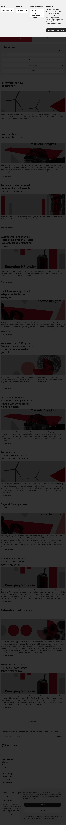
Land (3, 6)
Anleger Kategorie (36, 6)
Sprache (19, 6)
